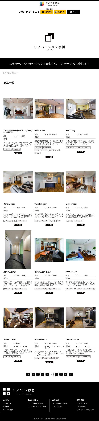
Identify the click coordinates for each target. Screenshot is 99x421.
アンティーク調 (40, 289)
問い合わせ (81, 406)
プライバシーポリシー (85, 410)
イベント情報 (57, 406)
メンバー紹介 (8, 410)
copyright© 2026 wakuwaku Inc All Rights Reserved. (49, 418)
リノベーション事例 (59, 403)
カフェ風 (38, 147)
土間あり (38, 358)
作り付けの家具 (54, 150)
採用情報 (80, 400)
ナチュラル (8, 149)
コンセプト (7, 403)
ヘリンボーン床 (84, 357)
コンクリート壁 (89, 289)
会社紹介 (6, 400)
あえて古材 (8, 357)
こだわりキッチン (41, 150)
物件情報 (55, 400)
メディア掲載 (82, 403)
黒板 (57, 358)
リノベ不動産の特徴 (35, 403)
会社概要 (6, 406)
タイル (37, 153)
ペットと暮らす (54, 221)
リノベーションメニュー (37, 406)
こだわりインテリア (83, 147)
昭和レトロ (47, 147)
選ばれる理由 (33, 400)
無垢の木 (17, 149)
